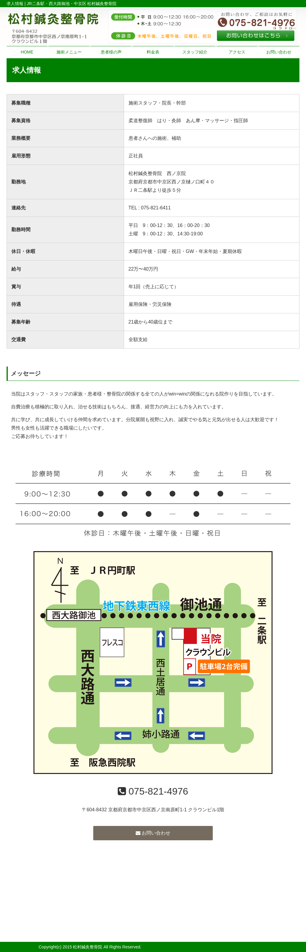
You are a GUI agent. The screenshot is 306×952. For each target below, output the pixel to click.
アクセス (237, 52)
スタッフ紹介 (194, 52)
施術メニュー (69, 52)
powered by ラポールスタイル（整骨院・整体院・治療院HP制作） (205, 947)
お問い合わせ (278, 52)
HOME (27, 52)
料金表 (153, 52)
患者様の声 (111, 52)
